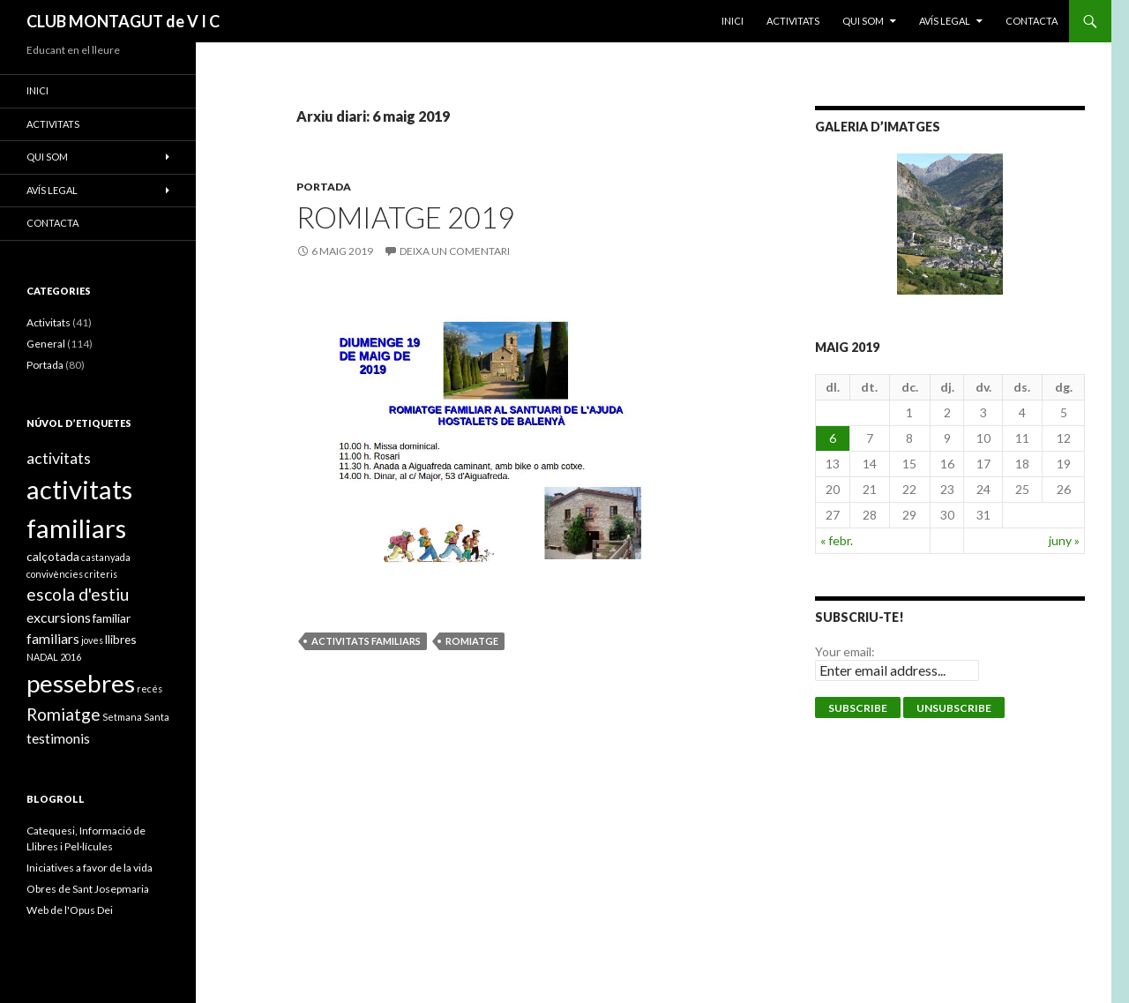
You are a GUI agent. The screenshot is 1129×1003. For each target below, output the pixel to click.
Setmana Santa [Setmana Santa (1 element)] (135, 716)
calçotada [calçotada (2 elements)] (52, 556)
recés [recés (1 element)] (149, 688)
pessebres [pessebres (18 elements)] (80, 683)
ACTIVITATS (792, 20)
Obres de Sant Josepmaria (87, 888)
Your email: (845, 651)
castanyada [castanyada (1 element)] (106, 557)
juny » (1064, 540)
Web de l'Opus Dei (69, 910)
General (45, 343)
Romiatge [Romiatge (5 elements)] (63, 714)
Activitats (48, 322)
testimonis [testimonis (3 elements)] (58, 738)
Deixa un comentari (455, 251)
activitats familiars (366, 641)
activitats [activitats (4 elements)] (58, 458)
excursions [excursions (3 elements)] (58, 617)
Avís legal (944, 20)
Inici (733, 20)
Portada (323, 186)
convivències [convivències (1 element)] (54, 574)
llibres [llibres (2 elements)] (121, 639)
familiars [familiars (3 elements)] (52, 638)
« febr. (836, 540)
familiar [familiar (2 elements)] (112, 617)
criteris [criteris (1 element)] (101, 574)
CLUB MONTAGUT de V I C (123, 21)
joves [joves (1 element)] (92, 640)
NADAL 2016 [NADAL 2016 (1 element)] (53, 656)
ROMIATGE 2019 (405, 217)
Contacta (1032, 20)
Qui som (863, 20)
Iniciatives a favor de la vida (89, 867)
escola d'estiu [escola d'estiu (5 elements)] (77, 594)
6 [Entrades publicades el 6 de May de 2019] (832, 437)
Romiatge (471, 641)
